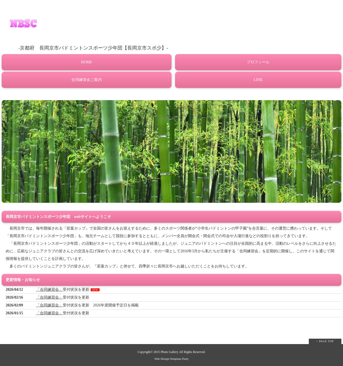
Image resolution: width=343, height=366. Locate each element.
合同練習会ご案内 (86, 80)
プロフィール (258, 62)
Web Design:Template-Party (171, 358)
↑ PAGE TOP (325, 341)
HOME (86, 62)
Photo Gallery (169, 352)
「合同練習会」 (49, 289)
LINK (258, 80)
